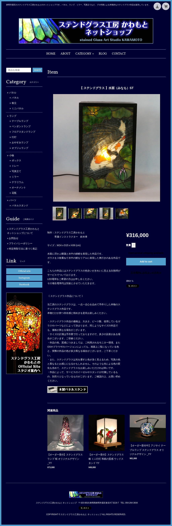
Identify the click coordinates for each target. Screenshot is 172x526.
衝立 (14, 103)
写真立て (16, 171)
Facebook (24, 284)
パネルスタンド (20, 205)
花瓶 (14, 193)
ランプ (12, 116)
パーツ (12, 200)
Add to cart (146, 261)
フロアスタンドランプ (23, 131)
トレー (15, 165)
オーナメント (19, 187)
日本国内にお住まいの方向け (146, 272)
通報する (130, 281)
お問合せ (13, 238)
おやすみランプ (20, 142)
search (37, 70)
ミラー (15, 176)
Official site (24, 271)
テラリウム (18, 182)
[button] (84, 54)
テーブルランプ (20, 121)
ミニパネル (18, 108)
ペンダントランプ (21, 126)
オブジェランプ (20, 148)
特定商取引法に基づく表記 (23, 248)
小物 (11, 155)
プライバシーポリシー (20, 243)
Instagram (24, 278)
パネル (12, 92)
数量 (128, 245)
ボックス (16, 160)
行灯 (14, 137)
